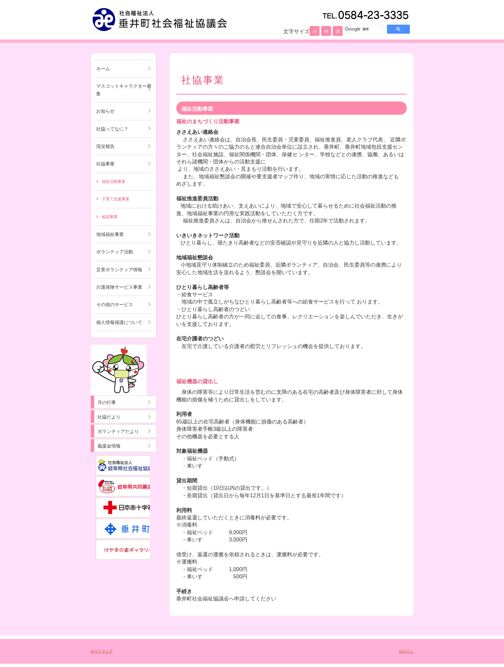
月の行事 (107, 402)
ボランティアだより (118, 431)
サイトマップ (101, 651)
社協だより (109, 417)
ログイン (406, 651)
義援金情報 (109, 446)
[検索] (363, 29)
